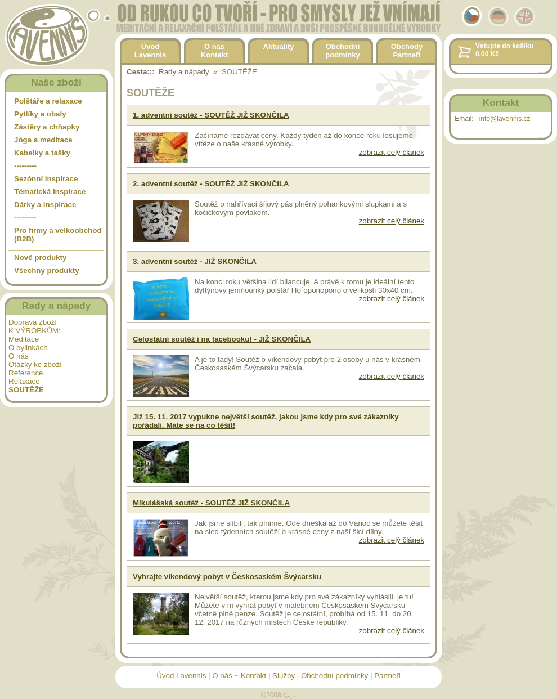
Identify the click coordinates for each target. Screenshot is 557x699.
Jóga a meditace (43, 140)
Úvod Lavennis (181, 675)
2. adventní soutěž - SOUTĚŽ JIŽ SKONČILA (211, 184)
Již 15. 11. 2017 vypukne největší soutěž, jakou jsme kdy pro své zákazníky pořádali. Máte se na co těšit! (266, 421)
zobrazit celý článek (391, 152)
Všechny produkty (46, 270)
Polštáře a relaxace (48, 101)
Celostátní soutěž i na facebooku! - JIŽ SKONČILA (222, 339)
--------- (25, 166)
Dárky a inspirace (45, 204)
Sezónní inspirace (46, 178)
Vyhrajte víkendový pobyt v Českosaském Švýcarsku (227, 576)
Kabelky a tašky (42, 153)
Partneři (387, 675)
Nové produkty (40, 257)
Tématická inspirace (50, 191)
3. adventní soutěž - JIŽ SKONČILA (195, 261)
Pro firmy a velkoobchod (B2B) (58, 234)
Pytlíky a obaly (40, 114)
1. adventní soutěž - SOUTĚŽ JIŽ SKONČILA (211, 115)
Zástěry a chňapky (46, 127)
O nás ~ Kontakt (239, 675)
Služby (283, 675)
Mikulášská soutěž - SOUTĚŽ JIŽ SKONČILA (211, 503)
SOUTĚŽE (239, 72)
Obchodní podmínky (334, 675)
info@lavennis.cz (505, 119)
